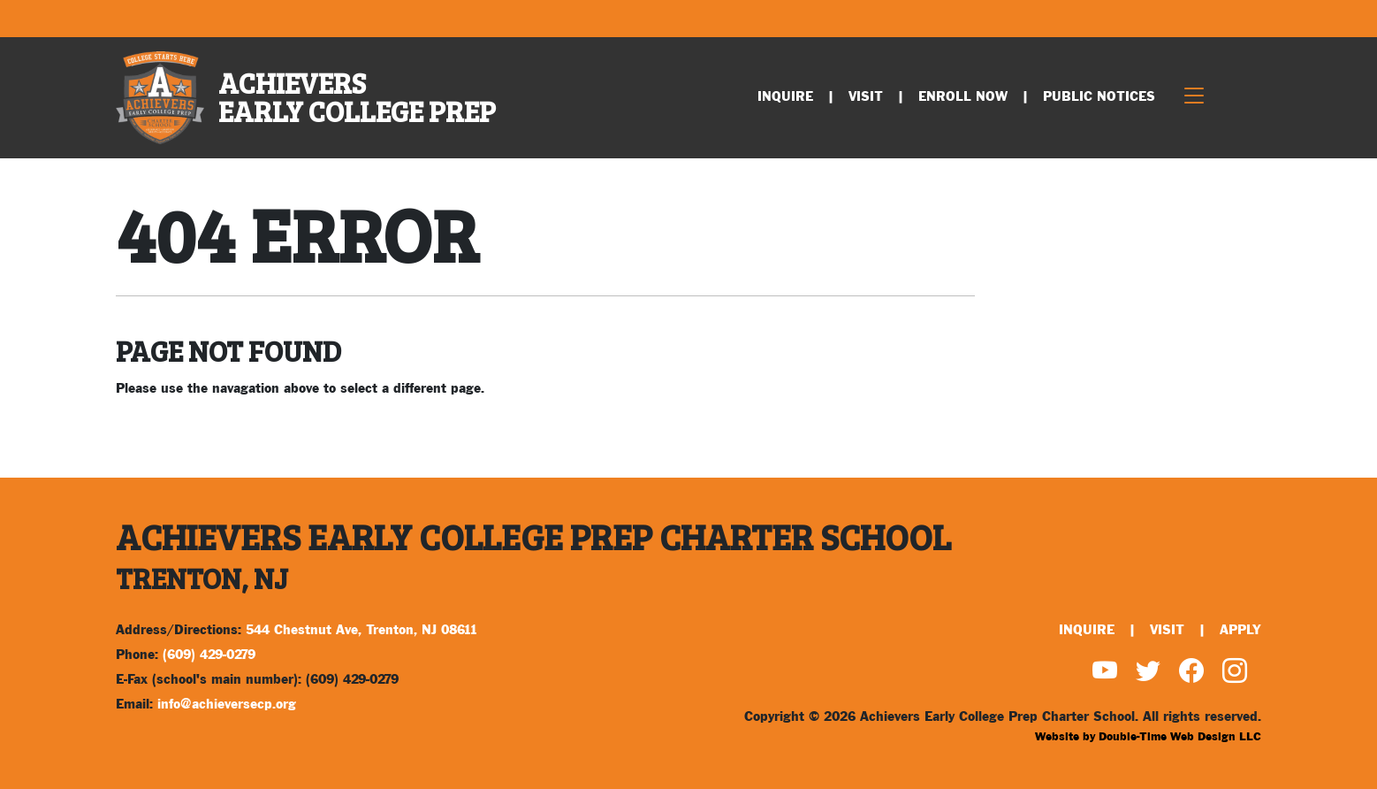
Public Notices (1099, 97)
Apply (1240, 630)
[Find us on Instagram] (1234, 674)
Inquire (785, 97)
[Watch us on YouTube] (1104, 674)
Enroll (963, 97)
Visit (865, 97)
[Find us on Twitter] (1148, 674)
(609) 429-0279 (209, 655)
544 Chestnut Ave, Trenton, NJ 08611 (361, 630)
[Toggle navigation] (1194, 97)
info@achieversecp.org (226, 704)
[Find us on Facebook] (1191, 674)
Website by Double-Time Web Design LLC (1148, 737)
